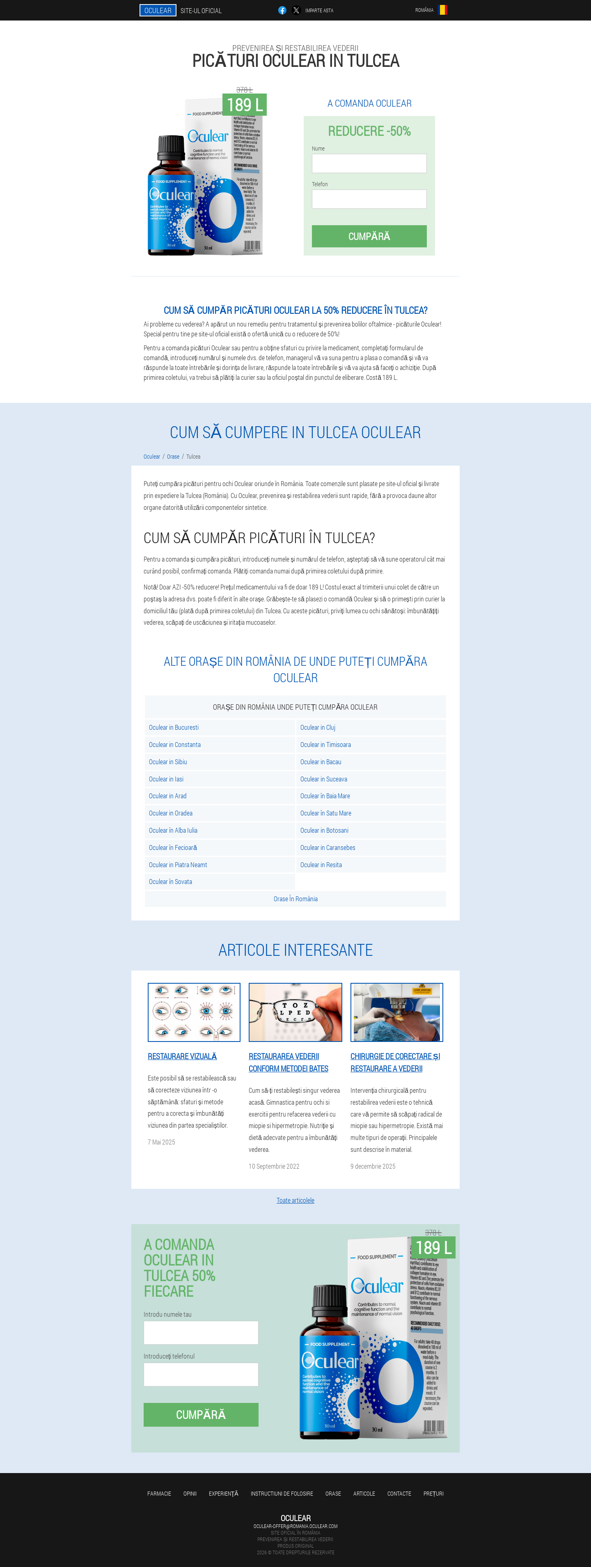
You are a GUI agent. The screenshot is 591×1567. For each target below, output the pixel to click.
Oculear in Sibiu (168, 761)
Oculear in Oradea (170, 813)
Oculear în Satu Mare (325, 813)
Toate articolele (295, 1200)
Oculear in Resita (321, 864)
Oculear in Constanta (175, 744)
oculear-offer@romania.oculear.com (295, 1526)
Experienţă (223, 1493)
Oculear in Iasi (166, 778)
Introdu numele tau (168, 1314)
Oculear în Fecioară (173, 847)
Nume (318, 148)
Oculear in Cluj (317, 727)
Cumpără (369, 236)
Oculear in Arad (168, 795)
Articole (364, 1493)
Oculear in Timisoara (325, 744)
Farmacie (159, 1493)
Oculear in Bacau (320, 761)
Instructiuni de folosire (282, 1493)
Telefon (320, 184)
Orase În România (296, 898)
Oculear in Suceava (323, 778)
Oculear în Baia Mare (325, 795)
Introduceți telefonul (169, 1356)
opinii (190, 1493)
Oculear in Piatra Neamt (178, 864)
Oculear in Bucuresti (174, 727)
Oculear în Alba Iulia (173, 830)
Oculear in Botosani (324, 830)
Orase (333, 1493)
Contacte (399, 1493)
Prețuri (434, 1493)
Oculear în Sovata (170, 881)
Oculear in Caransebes (327, 847)
